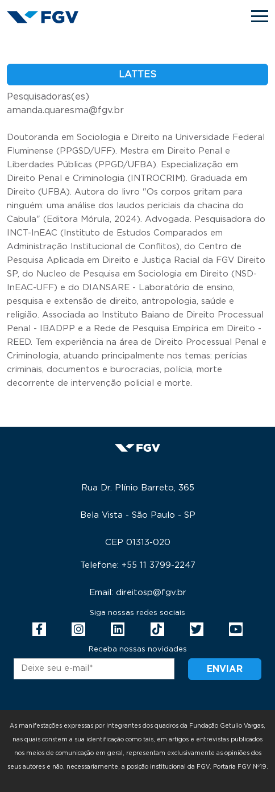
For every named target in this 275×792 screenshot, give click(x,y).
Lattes (137, 74)
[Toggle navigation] (259, 16)
